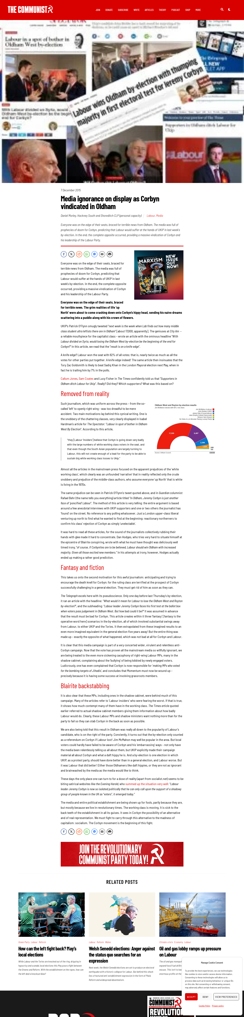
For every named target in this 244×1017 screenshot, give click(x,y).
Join (98, 9)
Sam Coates (86, 379)
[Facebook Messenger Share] (94, 255)
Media (159, 216)
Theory (162, 9)
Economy (178, 942)
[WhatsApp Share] (87, 255)
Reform (42, 942)
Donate (109, 9)
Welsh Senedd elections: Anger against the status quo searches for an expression (122, 955)
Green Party (24, 942)
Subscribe (123, 9)
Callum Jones (69, 379)
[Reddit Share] (79, 255)
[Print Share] (110, 255)
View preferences (226, 996)
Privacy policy (218, 1005)
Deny (206, 996)
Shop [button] (187, 9)
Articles (149, 9)
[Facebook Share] (64, 255)
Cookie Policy (204, 1005)
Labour (151, 216)
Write (136, 9)
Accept (191, 996)
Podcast (175, 9)
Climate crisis (166, 942)
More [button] (198, 9)
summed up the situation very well (146, 784)
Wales (108, 942)
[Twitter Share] (71, 255)
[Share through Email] (102, 255)
